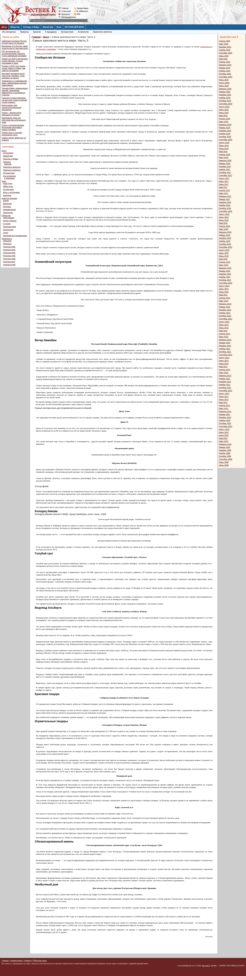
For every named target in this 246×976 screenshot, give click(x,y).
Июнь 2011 (224, 399)
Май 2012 (223, 367)
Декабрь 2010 (225, 417)
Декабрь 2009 (225, 450)
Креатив (37, 32)
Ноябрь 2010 (224, 420)
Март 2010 (223, 441)
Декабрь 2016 (225, 202)
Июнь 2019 (224, 113)
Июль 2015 (224, 253)
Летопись (7, 207)
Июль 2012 (224, 361)
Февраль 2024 (225, 65)
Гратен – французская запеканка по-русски (11, 114)
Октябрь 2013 (225, 316)
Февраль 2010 (225, 444)
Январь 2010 (224, 447)
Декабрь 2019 (225, 95)
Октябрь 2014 (225, 280)
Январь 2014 (224, 307)
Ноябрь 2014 (224, 277)
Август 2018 (224, 143)
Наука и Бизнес (9, 221)
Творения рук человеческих (15, 236)
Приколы (24, 32)
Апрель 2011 (224, 405)
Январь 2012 (224, 379)
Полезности (7, 239)
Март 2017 (223, 193)
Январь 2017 (224, 199)
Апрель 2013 (224, 334)
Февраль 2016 (225, 232)
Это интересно (9, 32)
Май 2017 (223, 187)
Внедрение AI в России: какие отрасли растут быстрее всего (15, 47)
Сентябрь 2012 (225, 355)
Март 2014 (223, 301)
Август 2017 (224, 178)
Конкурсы (7, 195)
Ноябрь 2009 (224, 453)
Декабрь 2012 (225, 346)
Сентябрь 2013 (225, 319)
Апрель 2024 (224, 62)
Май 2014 (223, 295)
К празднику (51, 32)
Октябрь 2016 (225, 208)
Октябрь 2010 (225, 423)
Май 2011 (223, 402)
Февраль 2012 (225, 376)
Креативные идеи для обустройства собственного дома (14, 120)
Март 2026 (223, 44)
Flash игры (7, 183)
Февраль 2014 (225, 304)
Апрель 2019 (224, 119)
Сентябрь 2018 (225, 140)
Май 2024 (223, 59)
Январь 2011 (224, 414)
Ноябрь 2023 (224, 71)
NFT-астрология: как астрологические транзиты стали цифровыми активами (14, 53)
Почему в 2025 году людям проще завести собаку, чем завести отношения (13, 68)
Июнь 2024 (224, 56)
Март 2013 (223, 337)
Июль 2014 (224, 289)
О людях (7, 224)
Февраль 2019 (225, 125)
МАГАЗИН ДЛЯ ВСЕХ (74, 27)
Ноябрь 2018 (224, 134)
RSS (78, 14)
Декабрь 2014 (225, 274)
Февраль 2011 (225, 411)
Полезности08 (9, 265)
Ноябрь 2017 (224, 169)
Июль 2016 (224, 217)
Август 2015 (224, 250)
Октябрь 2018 (225, 137)
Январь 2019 (224, 128)
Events (6, 201)
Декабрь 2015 (225, 238)
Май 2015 (223, 259)
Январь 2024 (224, 68)
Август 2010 (224, 429)
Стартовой (66, 11)
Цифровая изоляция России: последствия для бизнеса (14, 42)
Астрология (83, 32)
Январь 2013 (224, 343)
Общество (15, 27)
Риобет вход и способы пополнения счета (12, 134)
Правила (27, 960)
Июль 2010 (224, 432)
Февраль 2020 (225, 89)
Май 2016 (223, 223)
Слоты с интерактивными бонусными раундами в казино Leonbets (13, 127)
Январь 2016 (224, 235)
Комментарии (82, 8)
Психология (8, 230)
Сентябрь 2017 (225, 175)
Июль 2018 (224, 146)
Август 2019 (224, 107)
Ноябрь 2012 (224, 349)
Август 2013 (224, 322)
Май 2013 (223, 331)
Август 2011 (224, 393)
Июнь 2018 (224, 148)
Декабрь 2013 (225, 310)
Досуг (4, 27)
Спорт (5, 233)
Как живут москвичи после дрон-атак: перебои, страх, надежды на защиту (13, 75)
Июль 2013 (224, 325)
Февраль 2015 (225, 268)
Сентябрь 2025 (225, 53)
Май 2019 (223, 116)
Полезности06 (9, 259)
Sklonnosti (7, 204)
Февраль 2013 (225, 340)
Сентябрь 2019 (225, 104)
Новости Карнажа (9, 198)
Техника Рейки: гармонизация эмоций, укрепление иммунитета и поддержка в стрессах (15, 91)
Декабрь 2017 (225, 166)
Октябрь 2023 (225, 74)
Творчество (8, 212)
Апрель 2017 (224, 190)
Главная (65, 8)
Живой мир (48, 27)
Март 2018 (223, 157)
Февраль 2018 (225, 160)
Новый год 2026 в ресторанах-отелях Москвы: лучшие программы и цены (15, 61)
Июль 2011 (224, 396)
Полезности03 (9, 250)
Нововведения (9, 210)
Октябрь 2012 (225, 352)
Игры (58, 27)
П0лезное (7, 244)
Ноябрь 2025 (224, 50)
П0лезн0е (7, 241)
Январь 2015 (224, 271)
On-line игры (8, 189)
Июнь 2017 (224, 184)
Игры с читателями (11, 192)
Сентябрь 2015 (225, 247)
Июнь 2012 (224, 364)
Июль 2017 (224, 181)
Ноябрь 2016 (224, 205)
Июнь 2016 (224, 220)
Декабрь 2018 (225, 131)
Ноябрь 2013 (224, 313)
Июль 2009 (224, 462)
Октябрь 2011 (225, 388)
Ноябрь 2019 (224, 98)
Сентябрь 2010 (225, 426)
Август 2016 (224, 214)
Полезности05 (9, 256)
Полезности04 (9, 253)
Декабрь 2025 (225, 47)
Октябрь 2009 (225, 456)
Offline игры (8, 186)
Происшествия (9, 227)
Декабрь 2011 (225, 382)
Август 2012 (224, 358)
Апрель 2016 (224, 226)
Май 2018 (223, 151)
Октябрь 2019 (225, 101)
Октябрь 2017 (225, 172)
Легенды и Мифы (31, 27)
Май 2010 (223, 438)
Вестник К (206, 966)
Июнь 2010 (224, 435)
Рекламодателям (68, 17)
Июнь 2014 (224, 292)
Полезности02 (9, 247)
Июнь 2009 (224, 465)
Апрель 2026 (224, 41)
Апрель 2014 (224, 298)
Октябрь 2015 (225, 244)
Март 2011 (223, 408)
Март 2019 (223, 122)
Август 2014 (224, 286)
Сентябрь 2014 (225, 283)
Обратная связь (40, 960)
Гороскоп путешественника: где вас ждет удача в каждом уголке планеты (14, 100)
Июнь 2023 (224, 80)
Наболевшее (8, 218)
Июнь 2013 (224, 328)
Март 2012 (223, 373)
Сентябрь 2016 (225, 211)
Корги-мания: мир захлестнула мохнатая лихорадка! (11, 107)
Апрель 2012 (224, 370)
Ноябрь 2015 (224, 241)
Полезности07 (9, 262)
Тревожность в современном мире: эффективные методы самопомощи (14, 83)
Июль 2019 (224, 110)
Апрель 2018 (224, 154)
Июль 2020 (224, 86)
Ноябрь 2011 (224, 385)
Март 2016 (223, 229)
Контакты (66, 14)
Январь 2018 (224, 163)
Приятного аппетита (102, 32)
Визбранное (82, 11)
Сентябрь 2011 (225, 390)
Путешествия (67, 32)
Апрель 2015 (224, 262)
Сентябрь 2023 (225, 77)
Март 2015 (223, 265)
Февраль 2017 (225, 196)
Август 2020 (224, 83)
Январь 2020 (224, 92)
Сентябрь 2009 (225, 459)
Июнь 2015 (224, 256)
